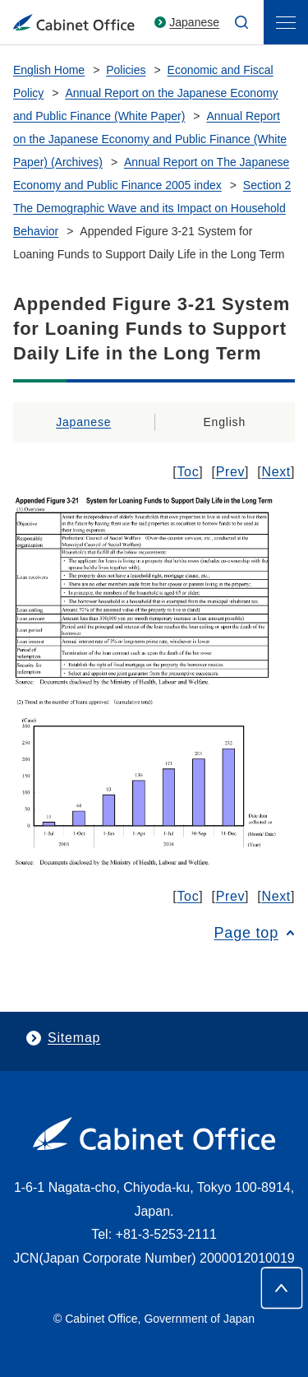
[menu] (286, 22)
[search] (241, 22)
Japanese (194, 22)
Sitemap (74, 1038)
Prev (230, 472)
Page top (246, 933)
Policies (125, 69)
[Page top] (281, 1288)
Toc (188, 472)
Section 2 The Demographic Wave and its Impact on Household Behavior (152, 208)
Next (275, 472)
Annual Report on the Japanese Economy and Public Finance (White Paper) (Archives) (150, 139)
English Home (49, 69)
